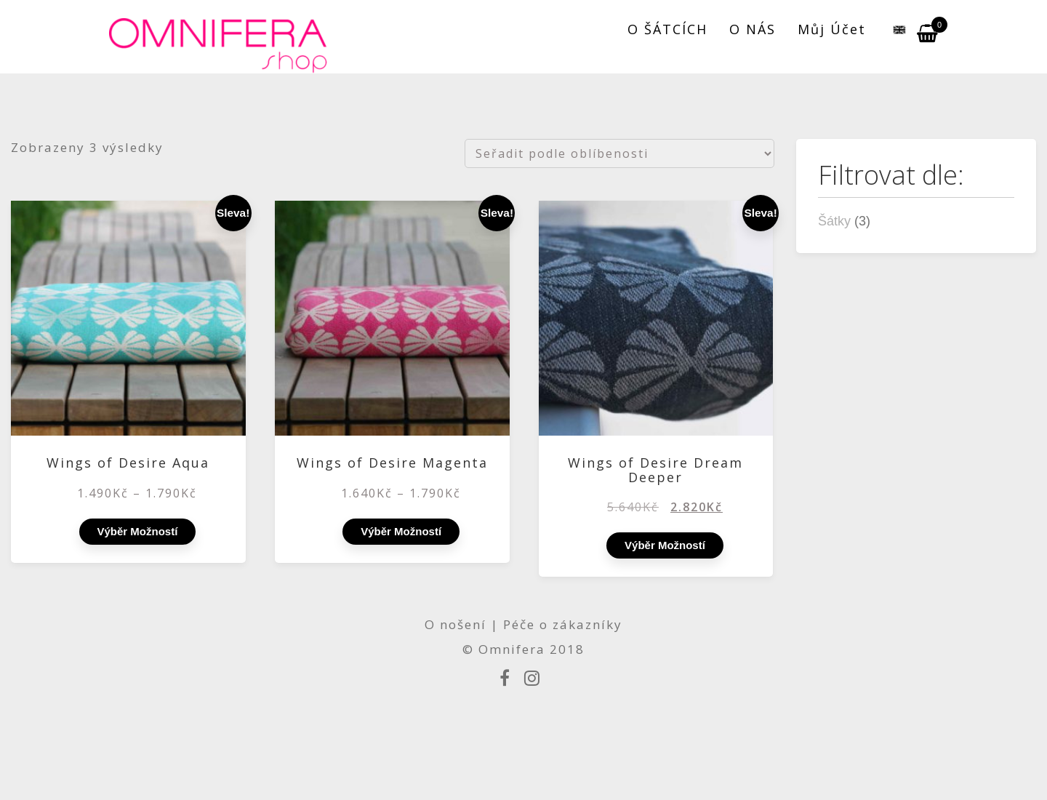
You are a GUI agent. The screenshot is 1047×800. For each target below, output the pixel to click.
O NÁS (752, 29)
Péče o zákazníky (562, 624)
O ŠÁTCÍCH (667, 29)
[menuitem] (891, 29)
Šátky (834, 221)
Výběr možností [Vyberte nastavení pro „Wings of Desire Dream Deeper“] (665, 545)
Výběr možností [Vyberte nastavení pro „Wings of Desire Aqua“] (137, 531)
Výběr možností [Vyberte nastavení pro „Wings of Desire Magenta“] (401, 531)
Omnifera (511, 649)
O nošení (458, 624)
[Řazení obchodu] (619, 153)
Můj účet (832, 29)
